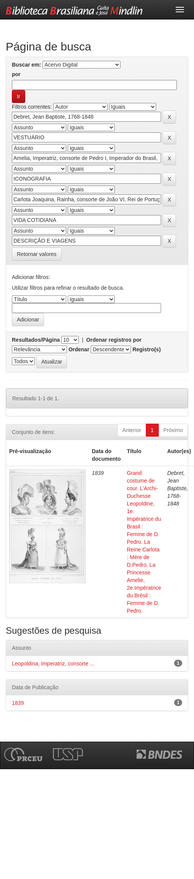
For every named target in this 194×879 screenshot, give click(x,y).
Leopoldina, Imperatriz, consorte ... (53, 663)
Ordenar (78, 349)
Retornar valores (37, 254)
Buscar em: (26, 65)
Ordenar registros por (114, 340)
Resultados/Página (36, 340)
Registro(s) (146, 349)
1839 (18, 703)
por (16, 74)
